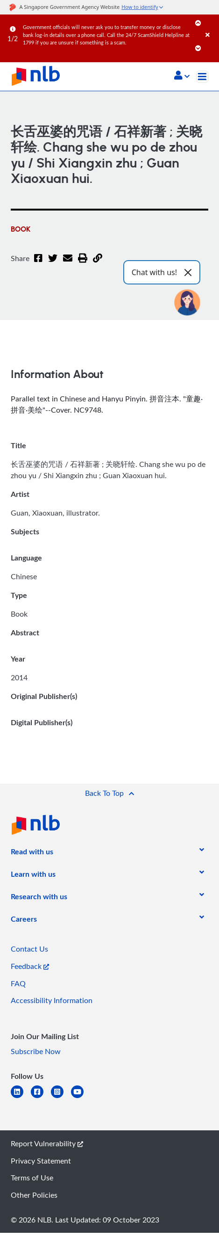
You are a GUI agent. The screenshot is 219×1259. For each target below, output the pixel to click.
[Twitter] (52, 264)
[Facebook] (38, 264)
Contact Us (29, 949)
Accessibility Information (51, 1000)
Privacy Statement (41, 1161)
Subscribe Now (36, 1051)
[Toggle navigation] (202, 77)
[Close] (211, 25)
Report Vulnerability (47, 1143)
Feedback (30, 966)
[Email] (67, 264)
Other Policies (34, 1195)
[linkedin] (21, 1097)
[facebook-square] (41, 1097)
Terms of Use (32, 1177)
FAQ (18, 983)
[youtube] (81, 1097)
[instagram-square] (61, 1097)
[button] (182, 76)
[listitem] (32, 853)
